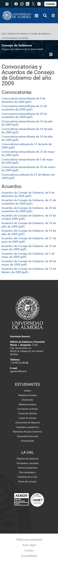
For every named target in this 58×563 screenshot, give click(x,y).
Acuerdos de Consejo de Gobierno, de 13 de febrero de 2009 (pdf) (29, 270)
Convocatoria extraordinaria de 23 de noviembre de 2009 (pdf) (24, 107)
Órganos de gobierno (28, 458)
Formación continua (27, 408)
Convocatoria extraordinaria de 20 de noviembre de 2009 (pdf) (24, 115)
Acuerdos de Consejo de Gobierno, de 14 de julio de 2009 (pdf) (29, 232)
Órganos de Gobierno (18, 33)
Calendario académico (27, 427)
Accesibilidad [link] (29, 556)
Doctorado (27, 399)
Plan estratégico (27, 472)
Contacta (50, 3)
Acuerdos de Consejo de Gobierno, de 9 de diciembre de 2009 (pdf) (28, 194)
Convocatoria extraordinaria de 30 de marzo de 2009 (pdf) (28, 168)
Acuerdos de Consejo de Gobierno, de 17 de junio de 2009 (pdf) (29, 239)
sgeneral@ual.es (18, 371)
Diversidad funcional (27, 436)
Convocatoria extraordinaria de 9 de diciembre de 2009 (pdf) (23, 100)
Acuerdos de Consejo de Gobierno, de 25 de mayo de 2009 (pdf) (29, 247)
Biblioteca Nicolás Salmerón (27, 431)
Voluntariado (27, 440)
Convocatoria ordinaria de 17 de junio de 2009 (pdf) (27, 145)
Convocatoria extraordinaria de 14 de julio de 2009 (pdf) (27, 130)
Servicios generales (27, 467)
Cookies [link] (29, 550)
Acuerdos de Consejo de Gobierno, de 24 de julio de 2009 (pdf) (29, 224)
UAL (4, 33)
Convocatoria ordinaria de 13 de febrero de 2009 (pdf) (28, 176)
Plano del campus (27, 481)
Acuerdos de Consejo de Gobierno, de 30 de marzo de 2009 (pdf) (29, 262)
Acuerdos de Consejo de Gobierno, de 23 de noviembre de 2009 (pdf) (29, 201)
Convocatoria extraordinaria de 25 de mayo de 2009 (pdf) (28, 153)
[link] (50, 3)
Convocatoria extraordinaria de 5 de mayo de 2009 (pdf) (27, 161)
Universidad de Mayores (27, 422)
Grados (27, 390)
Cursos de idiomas (27, 413)
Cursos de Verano (27, 417)
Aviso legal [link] (29, 545)
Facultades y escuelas (27, 463)
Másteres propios (27, 404)
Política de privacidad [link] (29, 539)
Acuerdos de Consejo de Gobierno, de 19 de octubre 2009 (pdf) (29, 217)
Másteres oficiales (27, 395)
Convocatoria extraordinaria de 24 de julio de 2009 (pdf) (27, 123)
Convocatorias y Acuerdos (16, 37)
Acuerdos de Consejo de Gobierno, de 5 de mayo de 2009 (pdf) (28, 255)
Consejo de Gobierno (40, 33)
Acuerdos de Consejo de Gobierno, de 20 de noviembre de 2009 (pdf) (29, 209)
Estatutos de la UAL (27, 476)
